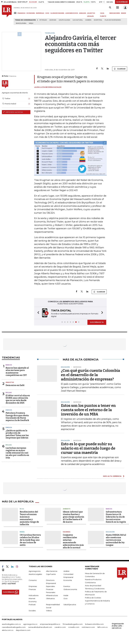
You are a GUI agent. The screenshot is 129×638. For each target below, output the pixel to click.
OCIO (47, 13)
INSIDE (123, 13)
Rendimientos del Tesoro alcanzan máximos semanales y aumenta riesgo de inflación (29, 518)
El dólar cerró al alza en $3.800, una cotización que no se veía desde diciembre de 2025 (18, 399)
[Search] (110, 7)
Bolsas (9, 392)
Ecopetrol (98, 20)
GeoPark (52, 20)
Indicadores (33, 595)
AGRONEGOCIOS (71, 13)
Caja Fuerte (51, 574)
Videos (49, 611)
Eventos (66, 586)
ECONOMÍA (31, 13)
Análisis (66, 571)
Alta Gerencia (51, 571)
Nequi (31, 23)
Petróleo (43, 20)
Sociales (32, 611)
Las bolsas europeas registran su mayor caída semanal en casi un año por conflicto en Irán (17, 453)
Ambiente (66, 509)
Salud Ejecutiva (69, 604)
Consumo (33, 580)
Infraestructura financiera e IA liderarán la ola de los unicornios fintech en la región (116, 517)
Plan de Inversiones (113, 20)
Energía (9, 410)
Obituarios (50, 598)
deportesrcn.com (23, 630)
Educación (110, 532)
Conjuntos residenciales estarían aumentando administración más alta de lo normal (73, 541)
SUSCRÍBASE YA (97, 322)
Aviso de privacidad (93, 586)
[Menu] (16, 13)
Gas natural (78, 20)
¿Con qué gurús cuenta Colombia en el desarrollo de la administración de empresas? (90, 374)
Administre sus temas (13, 112)
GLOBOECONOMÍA (57, 13)
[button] (37, 313)
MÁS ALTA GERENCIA (112, 476)
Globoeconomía (70, 589)
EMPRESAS (40, 13)
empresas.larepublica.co (50, 624)
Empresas (33, 586)
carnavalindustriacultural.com (40, 627)
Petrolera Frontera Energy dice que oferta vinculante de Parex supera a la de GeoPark (17, 416)
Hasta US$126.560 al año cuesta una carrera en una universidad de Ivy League (116, 540)
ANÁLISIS (82, 13)
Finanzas (32, 589)
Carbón (88, 20)
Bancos (9, 365)
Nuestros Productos (93, 579)
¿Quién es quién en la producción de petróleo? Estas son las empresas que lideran (17, 434)
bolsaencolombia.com (94, 624)
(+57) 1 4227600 (9, 584)
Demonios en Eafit (15, 385)
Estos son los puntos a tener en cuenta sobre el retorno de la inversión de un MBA (88, 409)
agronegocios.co (30, 624)
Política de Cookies (93, 598)
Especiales (50, 586)
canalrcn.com (60, 627)
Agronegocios (34, 571)
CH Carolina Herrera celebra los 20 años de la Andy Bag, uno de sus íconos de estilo (30, 540)
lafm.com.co (102, 627)
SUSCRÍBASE (122, 2)
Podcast (32, 604)
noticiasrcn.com (88, 627)
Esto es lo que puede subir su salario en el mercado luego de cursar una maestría (88, 448)
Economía (67, 580)
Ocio (65, 598)
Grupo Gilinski (64, 20)
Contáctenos (90, 583)
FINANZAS (21, 13)
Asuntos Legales (35, 574)
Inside (65, 595)
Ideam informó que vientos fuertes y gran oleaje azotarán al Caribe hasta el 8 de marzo (73, 517)
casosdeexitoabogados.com (14, 627)
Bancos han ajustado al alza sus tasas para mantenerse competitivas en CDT (17, 371)
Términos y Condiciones (94, 589)
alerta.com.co (7, 630)
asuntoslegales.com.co (11, 624)
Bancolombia (21, 23)
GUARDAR (119, 69)
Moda (22, 532)
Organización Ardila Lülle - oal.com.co (118, 626)
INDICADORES (114, 13)
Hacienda (66, 532)
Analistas (10, 382)
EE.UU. (22, 509)
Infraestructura (52, 595)
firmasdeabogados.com (73, 624)
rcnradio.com (73, 627)
